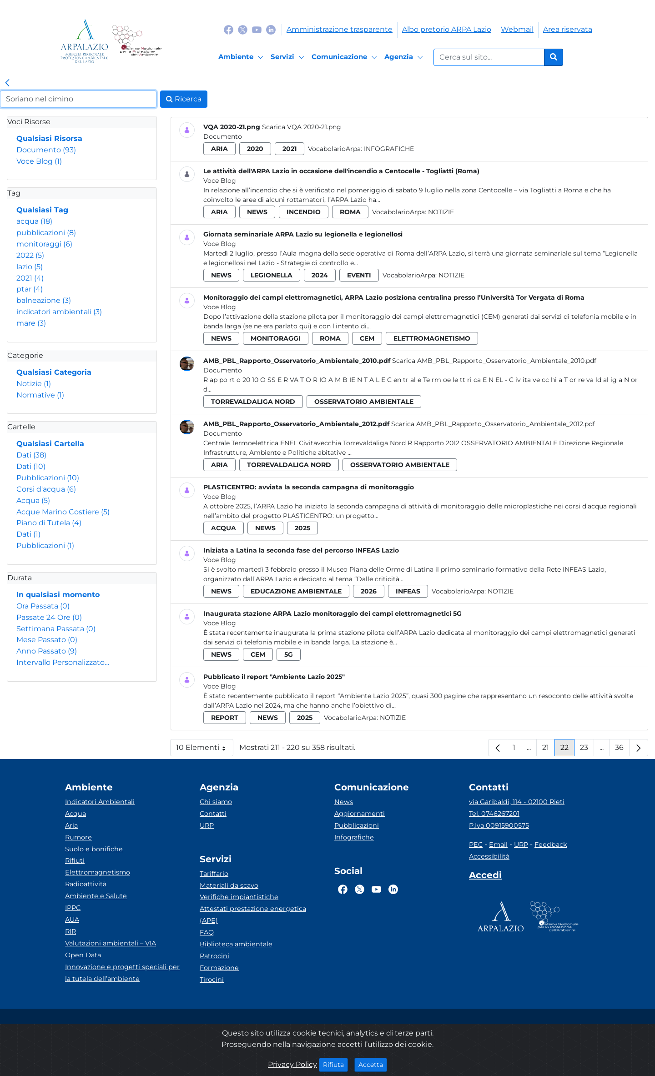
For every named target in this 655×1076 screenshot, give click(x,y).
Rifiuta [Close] (335, 1064)
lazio (29, 266)
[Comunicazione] (345, 57)
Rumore (78, 837)
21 (548, 749)
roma (350, 212)
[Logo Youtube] (257, 29)
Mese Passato (46, 639)
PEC (476, 844)
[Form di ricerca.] (488, 57)
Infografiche (389, 149)
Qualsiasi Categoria (53, 372)
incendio (304, 212)
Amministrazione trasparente (340, 29)
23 (587, 749)
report (224, 718)
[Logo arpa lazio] (84, 41)
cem (367, 338)
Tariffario (214, 874)
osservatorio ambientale (363, 401)
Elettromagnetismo (97, 872)
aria (219, 149)
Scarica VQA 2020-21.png (301, 127)
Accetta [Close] (372, 1064)
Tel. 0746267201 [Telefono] (494, 814)
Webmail (517, 29)
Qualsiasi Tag (42, 210)
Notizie (33, 383)
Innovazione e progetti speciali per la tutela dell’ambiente (122, 973)
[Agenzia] (405, 57)
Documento (46, 150)
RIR (70, 931)
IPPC (73, 908)
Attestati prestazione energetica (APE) (253, 915)
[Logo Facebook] (228, 29)
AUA (72, 919)
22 (567, 749)
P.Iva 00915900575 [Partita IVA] (499, 825)
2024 (320, 275)
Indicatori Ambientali (100, 802)
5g (288, 654)
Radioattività (85, 884)
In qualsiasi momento (58, 594)
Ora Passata (43, 606)
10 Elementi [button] (204, 749)
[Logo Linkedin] (271, 29)
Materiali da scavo (229, 885)
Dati (31, 455)
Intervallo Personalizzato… (62, 662)
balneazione (43, 300)
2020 (255, 149)
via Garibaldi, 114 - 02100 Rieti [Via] (516, 802)
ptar (29, 289)
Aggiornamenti (359, 814)
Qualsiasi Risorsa (49, 138)
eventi (359, 275)
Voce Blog (39, 161)
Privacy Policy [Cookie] (292, 1064)
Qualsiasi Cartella (50, 443)
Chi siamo (216, 802)
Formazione (219, 968)
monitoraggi (44, 244)
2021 (30, 278)
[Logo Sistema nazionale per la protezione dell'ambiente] (137, 41)
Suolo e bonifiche (94, 849)
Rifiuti (75, 860)
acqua (34, 221)
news (257, 212)
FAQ (207, 932)
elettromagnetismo (431, 338)
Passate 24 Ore (49, 617)
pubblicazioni (46, 232)
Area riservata (567, 29)
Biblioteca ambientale (236, 944)
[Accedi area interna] (485, 877)
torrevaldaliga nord (253, 401)
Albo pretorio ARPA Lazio (446, 29)
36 (622, 749)
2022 (30, 255)
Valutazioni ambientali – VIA (110, 943)
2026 (369, 591)
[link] (7, 83)
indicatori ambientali (59, 311)
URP (207, 825)
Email (498, 844)
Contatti (213, 814)
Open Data (83, 955)
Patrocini (214, 956)
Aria (71, 825)
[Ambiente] (242, 57)
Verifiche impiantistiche (239, 897)
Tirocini (212, 979)
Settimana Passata (56, 628)
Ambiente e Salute (96, 896)
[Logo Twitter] (243, 29)
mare (31, 323)
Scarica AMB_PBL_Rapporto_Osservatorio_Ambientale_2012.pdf (493, 424)
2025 (302, 528)
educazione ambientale (296, 591)
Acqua (33, 500)
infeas (408, 591)
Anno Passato (46, 651)
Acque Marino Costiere (63, 512)
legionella (271, 275)
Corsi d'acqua (46, 489)
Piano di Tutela (48, 522)
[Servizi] (288, 57)
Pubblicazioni (47, 477)
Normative (40, 395)
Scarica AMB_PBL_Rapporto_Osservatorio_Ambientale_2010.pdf (494, 361)
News (343, 802)
